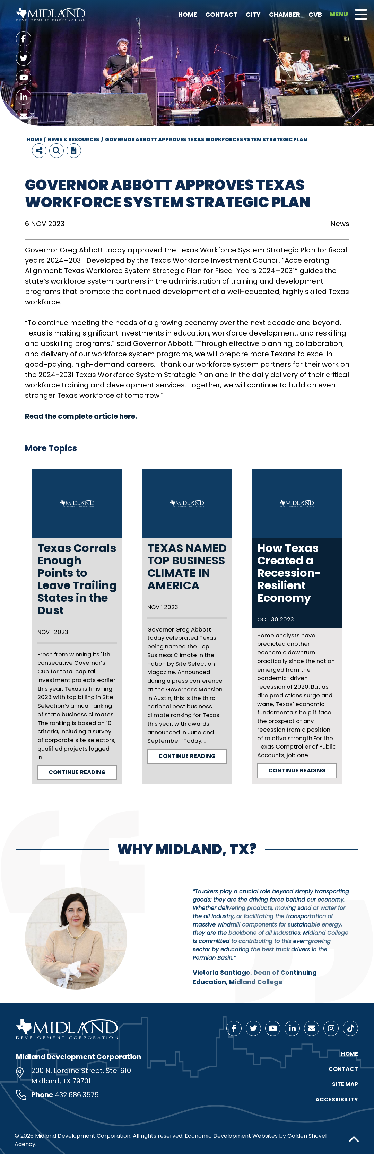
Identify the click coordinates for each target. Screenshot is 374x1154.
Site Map (345, 1084)
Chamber (284, 14)
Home (187, 14)
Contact (221, 14)
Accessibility (336, 1099)
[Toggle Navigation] (361, 14)
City (253, 14)
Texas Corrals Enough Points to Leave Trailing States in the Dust (77, 579)
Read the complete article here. (81, 416)
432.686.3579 (77, 1095)
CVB (315, 14)
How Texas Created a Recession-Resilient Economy (289, 573)
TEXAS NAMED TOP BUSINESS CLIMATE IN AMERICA (187, 566)
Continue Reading (77, 772)
